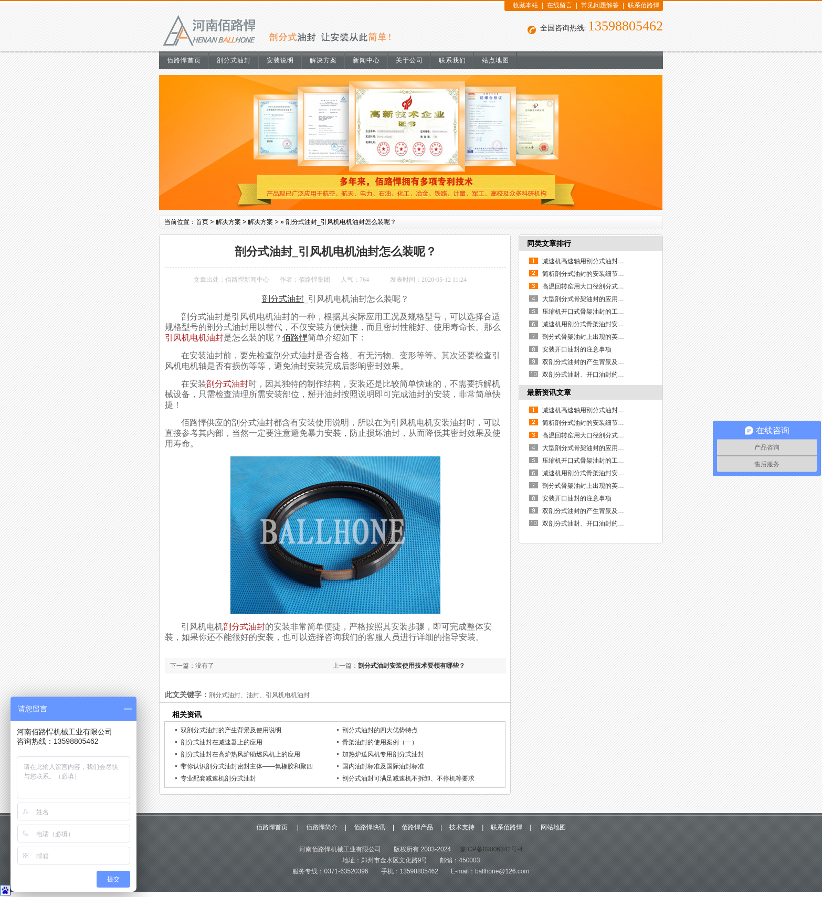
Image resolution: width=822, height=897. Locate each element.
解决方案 (323, 60)
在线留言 (559, 5)
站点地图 (495, 60)
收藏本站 (525, 5)
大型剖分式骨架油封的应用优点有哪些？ (599, 299)
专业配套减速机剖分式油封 (218, 778)
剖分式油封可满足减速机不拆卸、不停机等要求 (408, 778)
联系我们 (452, 60)
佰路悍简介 (322, 827)
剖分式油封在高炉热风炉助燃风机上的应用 (240, 754)
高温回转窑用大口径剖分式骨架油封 (592, 286)
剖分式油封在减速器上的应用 (221, 742)
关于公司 (409, 60)
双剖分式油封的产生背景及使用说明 (231, 730)
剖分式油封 (234, 60)
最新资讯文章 (549, 392)
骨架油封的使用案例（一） (380, 742)
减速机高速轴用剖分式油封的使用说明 (595, 261)
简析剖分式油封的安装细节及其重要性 (595, 273)
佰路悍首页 (184, 60)
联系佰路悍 (643, 5)
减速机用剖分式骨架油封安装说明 (589, 324)
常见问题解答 (600, 5)
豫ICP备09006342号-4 (490, 849)
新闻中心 (366, 60)
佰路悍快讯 (369, 827)
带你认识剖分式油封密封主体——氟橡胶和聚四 (247, 766)
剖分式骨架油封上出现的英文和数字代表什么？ (608, 336)
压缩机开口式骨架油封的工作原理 (589, 311)
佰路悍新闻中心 (247, 279)
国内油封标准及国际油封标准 (383, 766)
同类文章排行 (549, 243)
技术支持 (462, 827)
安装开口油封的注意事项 (577, 349)
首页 (202, 222)
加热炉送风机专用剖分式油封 (383, 754)
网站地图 (552, 827)
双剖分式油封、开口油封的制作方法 (592, 374)
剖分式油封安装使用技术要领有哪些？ (411, 665)
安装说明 (280, 60)
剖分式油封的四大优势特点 (380, 730)
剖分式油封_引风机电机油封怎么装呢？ (341, 222)
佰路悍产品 (417, 827)
